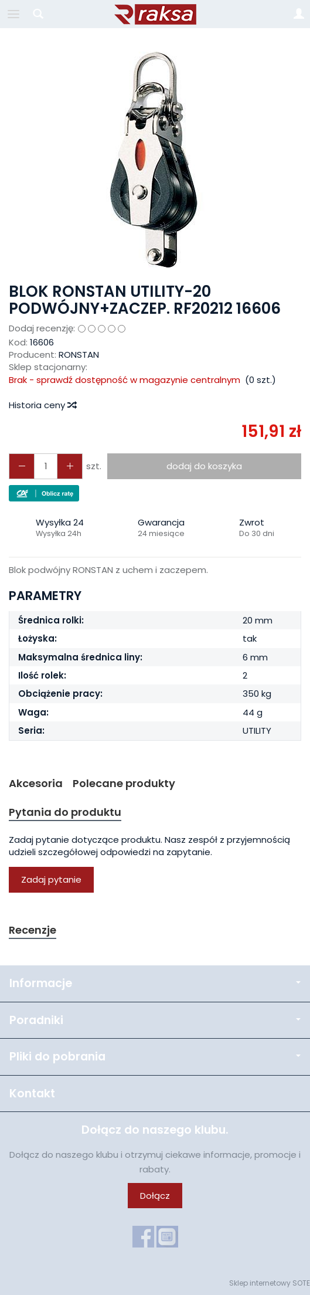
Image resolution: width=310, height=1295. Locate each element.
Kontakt (32, 1093)
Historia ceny (42, 405)
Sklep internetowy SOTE (269, 1283)
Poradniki (155, 1020)
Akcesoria (36, 783)
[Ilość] (45, 466)
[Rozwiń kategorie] (13, 14)
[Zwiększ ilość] (22, 466)
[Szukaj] (38, 14)
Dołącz (155, 1195)
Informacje (155, 983)
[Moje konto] (299, 14)
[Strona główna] (155, 14)
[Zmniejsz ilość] (70, 466)
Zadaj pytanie (51, 879)
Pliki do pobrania (155, 1057)
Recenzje (32, 930)
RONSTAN (79, 354)
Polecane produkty (124, 783)
